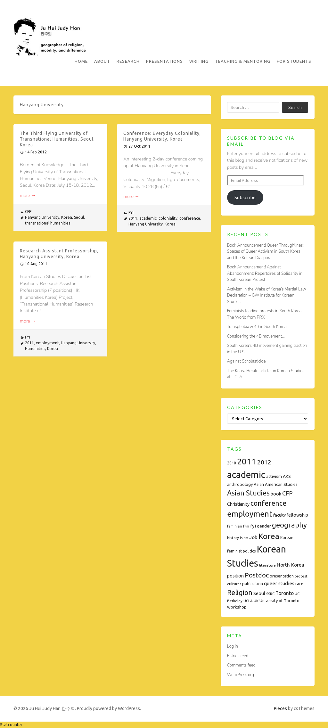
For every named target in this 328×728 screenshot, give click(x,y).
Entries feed (238, 656)
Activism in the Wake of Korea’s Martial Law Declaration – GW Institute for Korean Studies (266, 295)
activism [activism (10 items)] (274, 476)
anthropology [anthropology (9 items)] (240, 484)
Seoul (79, 217)
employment (47, 343)
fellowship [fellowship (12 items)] (297, 515)
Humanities (35, 349)
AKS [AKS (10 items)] (287, 476)
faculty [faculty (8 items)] (279, 515)
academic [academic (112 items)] (246, 474)
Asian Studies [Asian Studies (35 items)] (248, 493)
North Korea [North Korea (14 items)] (290, 565)
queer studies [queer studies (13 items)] (279, 583)
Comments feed (241, 665)
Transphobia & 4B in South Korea (257, 327)
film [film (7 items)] (246, 526)
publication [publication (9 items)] (252, 583)
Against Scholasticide (246, 361)
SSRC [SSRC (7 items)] (270, 594)
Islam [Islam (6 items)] (244, 538)
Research (128, 61)
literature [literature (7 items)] (267, 565)
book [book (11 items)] (276, 493)
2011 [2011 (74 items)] (246, 461)
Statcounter (11, 724)
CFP (28, 211)
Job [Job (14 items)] (253, 537)
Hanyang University (42, 217)
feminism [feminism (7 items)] (234, 526)
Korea (66, 217)
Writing (199, 61)
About (102, 61)
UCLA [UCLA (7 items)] (248, 601)
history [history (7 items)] (233, 538)
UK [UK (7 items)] (256, 601)
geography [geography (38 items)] (289, 525)
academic (148, 218)
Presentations (164, 61)
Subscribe (245, 197)
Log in (232, 646)
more (28, 195)
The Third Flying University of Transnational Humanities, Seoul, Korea (57, 139)
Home (81, 61)
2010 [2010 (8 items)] (231, 463)
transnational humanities (47, 223)
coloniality (168, 218)
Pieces (280, 708)
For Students (294, 61)
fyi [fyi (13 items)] (253, 525)
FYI (131, 212)
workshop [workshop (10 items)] (237, 606)
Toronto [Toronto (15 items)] (284, 593)
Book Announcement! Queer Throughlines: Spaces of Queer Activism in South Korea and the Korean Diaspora (265, 251)
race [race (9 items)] (299, 583)
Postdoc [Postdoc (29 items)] (257, 575)
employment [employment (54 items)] (249, 514)
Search (295, 107)
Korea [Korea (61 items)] (268, 536)
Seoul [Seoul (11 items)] (259, 593)
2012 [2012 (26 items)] (264, 462)
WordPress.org (240, 675)
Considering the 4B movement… (256, 336)
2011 (132, 218)
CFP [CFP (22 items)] (287, 493)
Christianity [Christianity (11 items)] (238, 504)
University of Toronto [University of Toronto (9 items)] (279, 600)
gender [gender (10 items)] (264, 525)
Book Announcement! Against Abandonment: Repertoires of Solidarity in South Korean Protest (264, 273)
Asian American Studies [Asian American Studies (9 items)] (276, 484)
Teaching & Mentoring (242, 61)
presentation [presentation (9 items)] (282, 576)
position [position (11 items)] (235, 575)
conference (189, 218)
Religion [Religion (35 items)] (239, 592)
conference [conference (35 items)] (268, 503)
